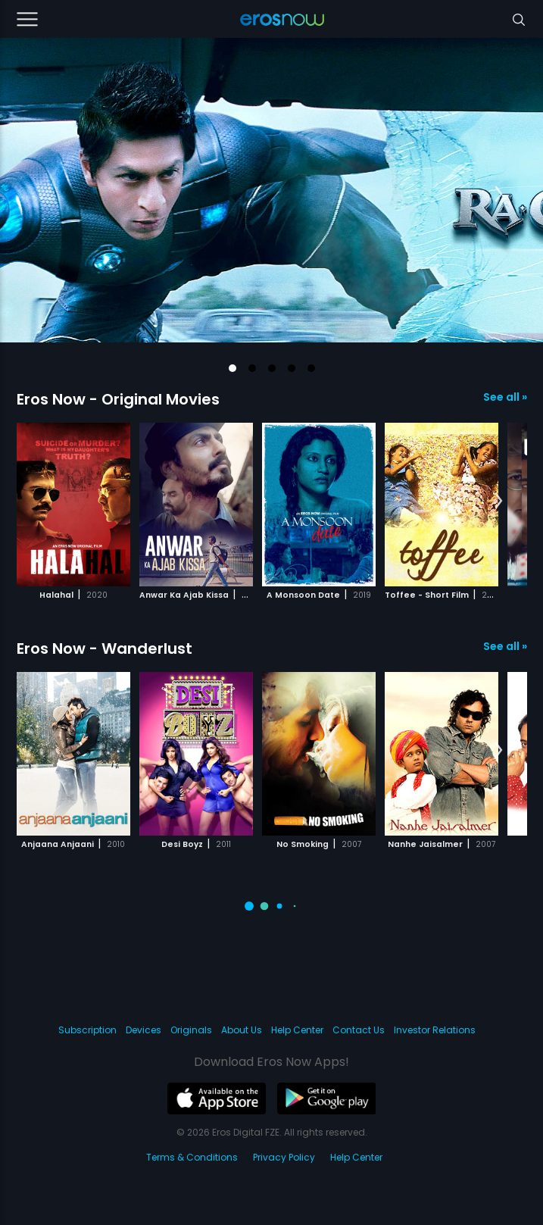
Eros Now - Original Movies (118, 399)
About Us (241, 1029)
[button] (232, 368)
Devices (143, 1029)
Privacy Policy (284, 1157)
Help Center (297, 1029)
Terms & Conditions (192, 1157)
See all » (505, 397)
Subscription (87, 1029)
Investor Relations (435, 1029)
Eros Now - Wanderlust (104, 648)
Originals (191, 1029)
